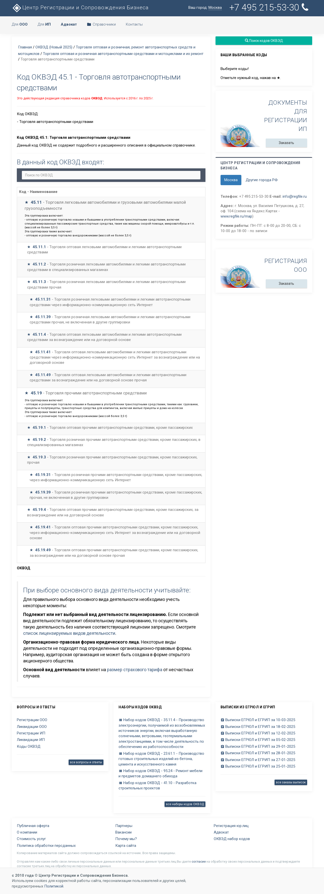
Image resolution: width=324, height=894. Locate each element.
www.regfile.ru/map (236, 216)
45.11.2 (39, 264)
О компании (27, 832)
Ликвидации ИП (31, 739)
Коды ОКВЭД (28, 746)
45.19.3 (39, 457)
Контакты (134, 24)
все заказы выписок (291, 782)
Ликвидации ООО (32, 726)
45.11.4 (39, 334)
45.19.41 (43, 527)
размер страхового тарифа (134, 669)
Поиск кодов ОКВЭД (264, 41)
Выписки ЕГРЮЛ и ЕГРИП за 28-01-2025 (258, 753)
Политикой (53, 886)
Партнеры (123, 825)
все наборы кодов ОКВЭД (185, 804)
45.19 (36, 392)
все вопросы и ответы (86, 762)
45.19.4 (39, 509)
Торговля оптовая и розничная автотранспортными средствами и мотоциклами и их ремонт (123, 53)
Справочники (101, 24)
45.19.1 (39, 427)
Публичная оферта (33, 825)
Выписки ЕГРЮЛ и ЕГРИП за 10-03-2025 (258, 720)
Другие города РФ (262, 180)
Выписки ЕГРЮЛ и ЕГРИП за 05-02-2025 (258, 739)
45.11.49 (43, 375)
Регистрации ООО (32, 720)
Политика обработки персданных (46, 845)
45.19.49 (43, 550)
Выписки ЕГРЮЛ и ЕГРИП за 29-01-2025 (258, 746)
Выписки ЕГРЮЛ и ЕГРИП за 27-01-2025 (258, 760)
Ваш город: (205, 7)
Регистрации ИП (31, 733)
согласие (199, 861)
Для (20, 24)
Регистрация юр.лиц (231, 825)
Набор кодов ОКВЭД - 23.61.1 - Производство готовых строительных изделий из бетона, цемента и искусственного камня (161, 759)
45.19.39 (43, 492)
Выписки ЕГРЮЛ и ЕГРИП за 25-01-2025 (258, 766)
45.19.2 (39, 439)
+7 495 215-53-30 (269, 7)
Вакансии (123, 832)
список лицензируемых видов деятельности (69, 633)
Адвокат (221, 832)
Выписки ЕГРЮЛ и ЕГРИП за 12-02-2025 (258, 733)
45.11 (36, 202)
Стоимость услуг (31, 839)
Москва (231, 180)
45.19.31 (43, 474)
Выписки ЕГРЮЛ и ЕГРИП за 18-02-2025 (258, 726)
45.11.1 (39, 247)
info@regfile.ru (295, 196)
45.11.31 (43, 299)
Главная (25, 47)
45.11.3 (39, 282)
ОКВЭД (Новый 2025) (53, 47)
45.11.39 (43, 317)
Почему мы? (126, 839)
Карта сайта (125, 845)
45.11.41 (43, 352)
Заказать (286, 143)
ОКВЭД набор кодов (232, 839)
